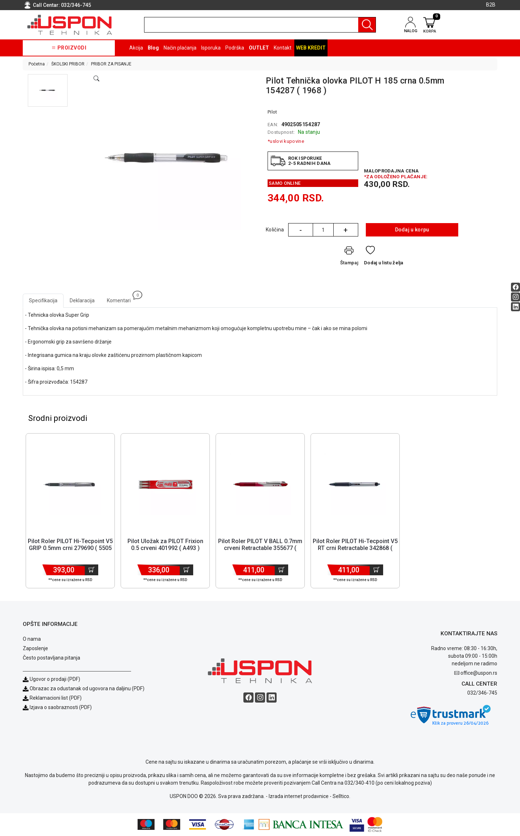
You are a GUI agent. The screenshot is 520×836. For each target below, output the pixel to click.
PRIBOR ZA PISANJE (111, 64)
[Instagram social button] (515, 297)
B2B (490, 5)
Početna (37, 64)
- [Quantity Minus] (300, 230)
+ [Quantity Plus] (345, 230)
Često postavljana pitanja (51, 658)
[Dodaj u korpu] (91, 570)
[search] (260, 25)
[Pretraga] (367, 24)
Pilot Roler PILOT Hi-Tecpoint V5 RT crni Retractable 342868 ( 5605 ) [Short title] (355, 548)
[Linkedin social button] (515, 306)
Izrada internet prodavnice (299, 796)
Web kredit (311, 48)
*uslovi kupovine (286, 141)
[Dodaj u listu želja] (383, 257)
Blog (153, 48)
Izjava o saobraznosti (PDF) (61, 708)
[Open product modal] (96, 78)
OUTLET (259, 48)
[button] (48, 90)
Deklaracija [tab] (82, 300)
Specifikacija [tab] (43, 300)
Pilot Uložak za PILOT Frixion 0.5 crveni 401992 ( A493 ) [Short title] (165, 545)
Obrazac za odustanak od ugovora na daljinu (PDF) (87, 689)
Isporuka (211, 48)
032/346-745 (76, 5)
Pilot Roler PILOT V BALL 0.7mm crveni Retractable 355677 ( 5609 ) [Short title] (260, 548)
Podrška (234, 48)
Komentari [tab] (122, 298)
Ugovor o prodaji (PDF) (51, 679)
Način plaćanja (180, 48)
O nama (32, 639)
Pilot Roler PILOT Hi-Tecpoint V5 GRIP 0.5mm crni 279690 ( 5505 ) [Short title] (70, 548)
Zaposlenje (35, 649)
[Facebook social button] (515, 287)
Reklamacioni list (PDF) (52, 698)
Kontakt (282, 48)
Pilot (272, 112)
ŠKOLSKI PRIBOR (67, 64)
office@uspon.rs (478, 674)
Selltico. (341, 796)
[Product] (70, 484)
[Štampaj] (349, 257)
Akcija (136, 48)
